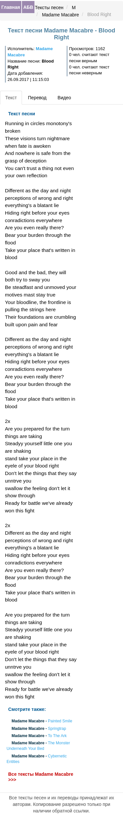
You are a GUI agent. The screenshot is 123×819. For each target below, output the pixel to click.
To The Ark (57, 735)
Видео (64, 97)
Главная (10, 7)
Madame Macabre (60, 14)
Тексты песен (49, 7)
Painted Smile (60, 721)
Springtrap (57, 728)
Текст (11, 97)
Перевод (37, 97)
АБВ (28, 7)
